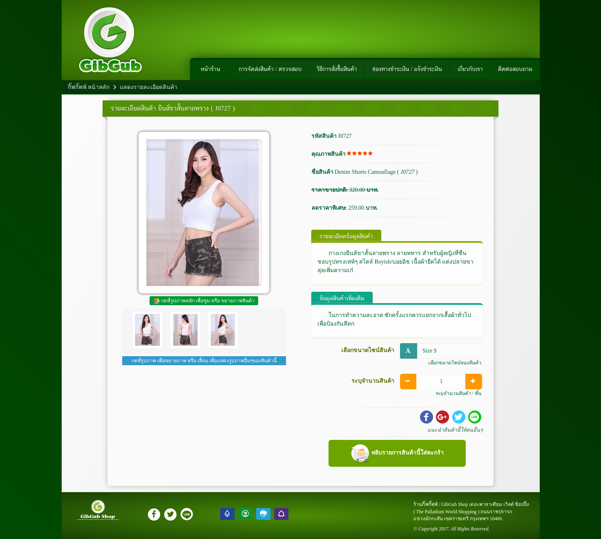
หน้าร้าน (210, 69)
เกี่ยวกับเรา (470, 69)
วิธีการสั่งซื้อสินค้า (337, 69)
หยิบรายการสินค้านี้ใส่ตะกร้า (397, 453)
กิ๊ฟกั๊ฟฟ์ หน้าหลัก (89, 87)
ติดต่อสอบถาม (515, 69)
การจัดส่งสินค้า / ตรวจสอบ (270, 69)
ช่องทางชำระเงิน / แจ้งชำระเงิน (407, 69)
